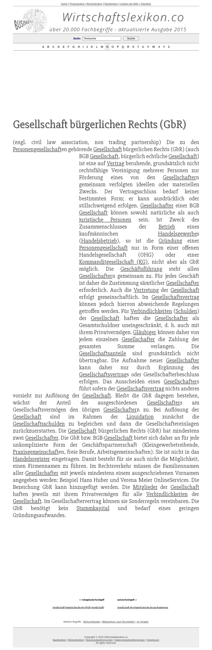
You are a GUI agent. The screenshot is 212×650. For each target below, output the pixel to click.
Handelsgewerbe (177, 233)
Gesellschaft (107, 149)
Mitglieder (145, 487)
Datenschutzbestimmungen (130, 640)
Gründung (170, 240)
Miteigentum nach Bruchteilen (118, 621)
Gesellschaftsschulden (39, 423)
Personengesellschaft (37, 149)
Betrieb (167, 226)
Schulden (186, 311)
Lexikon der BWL (129, 3)
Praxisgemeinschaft (36, 451)
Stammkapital (93, 508)
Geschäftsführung (141, 268)
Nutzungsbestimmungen (99, 640)
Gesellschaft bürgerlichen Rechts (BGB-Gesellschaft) (78, 607)
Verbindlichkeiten (151, 311)
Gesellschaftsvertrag (175, 297)
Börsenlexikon (94, 3)
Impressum (153, 640)
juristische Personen (105, 219)
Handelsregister (31, 458)
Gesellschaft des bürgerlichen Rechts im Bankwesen (142, 607)
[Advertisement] (106, 81)
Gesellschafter (179, 177)
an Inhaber (143, 621)
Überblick (146, 3)
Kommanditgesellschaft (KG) (113, 261)
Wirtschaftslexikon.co (123, 16)
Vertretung (146, 290)
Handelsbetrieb (99, 240)
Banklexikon (111, 3)
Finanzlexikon (77, 3)
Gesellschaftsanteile (102, 353)
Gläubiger (144, 332)
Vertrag (115, 163)
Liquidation (140, 416)
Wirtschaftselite (91, 621)
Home (64, 3)
